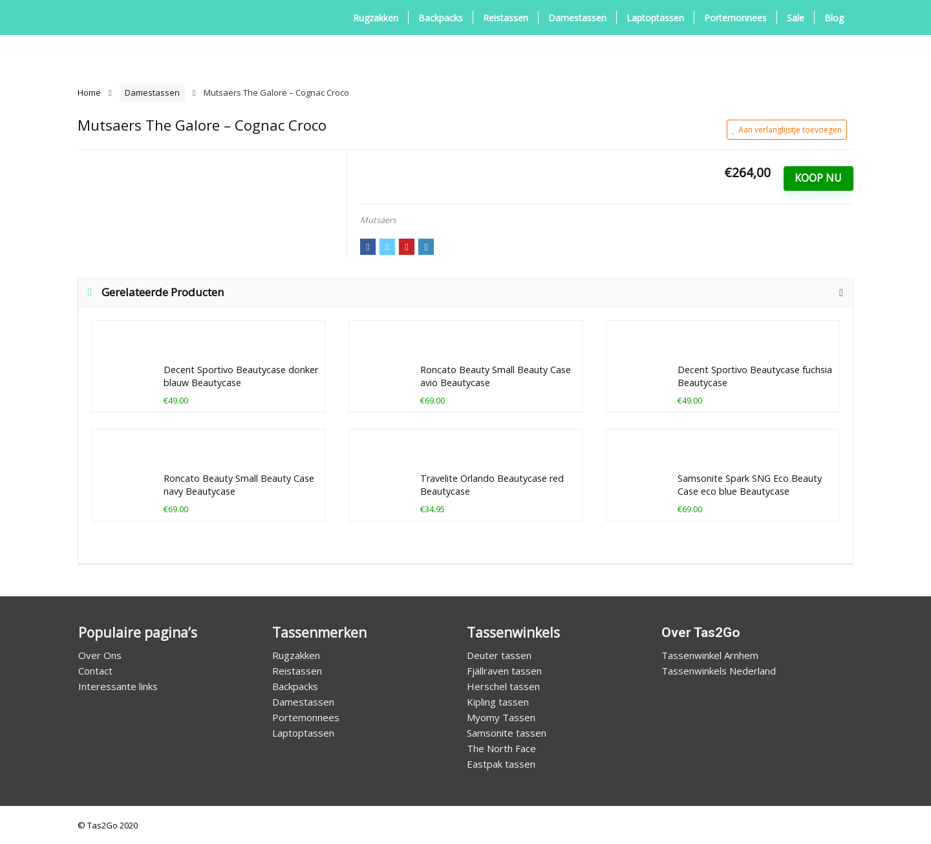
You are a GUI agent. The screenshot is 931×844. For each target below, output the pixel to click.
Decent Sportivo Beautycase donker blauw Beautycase (241, 376)
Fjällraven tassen (504, 670)
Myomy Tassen (501, 717)
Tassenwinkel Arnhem (709, 655)
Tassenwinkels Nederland (718, 670)
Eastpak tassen (501, 763)
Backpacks (440, 18)
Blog (834, 18)
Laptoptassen (655, 18)
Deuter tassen (499, 655)
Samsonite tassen (506, 732)
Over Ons (100, 655)
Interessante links (118, 686)
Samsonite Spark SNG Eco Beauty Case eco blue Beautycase (750, 484)
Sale (795, 18)
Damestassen (577, 18)
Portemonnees (735, 18)
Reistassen (505, 18)
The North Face (501, 748)
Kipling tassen (498, 701)
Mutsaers (378, 220)
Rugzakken (375, 18)
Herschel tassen (503, 686)
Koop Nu (818, 178)
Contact (95, 670)
